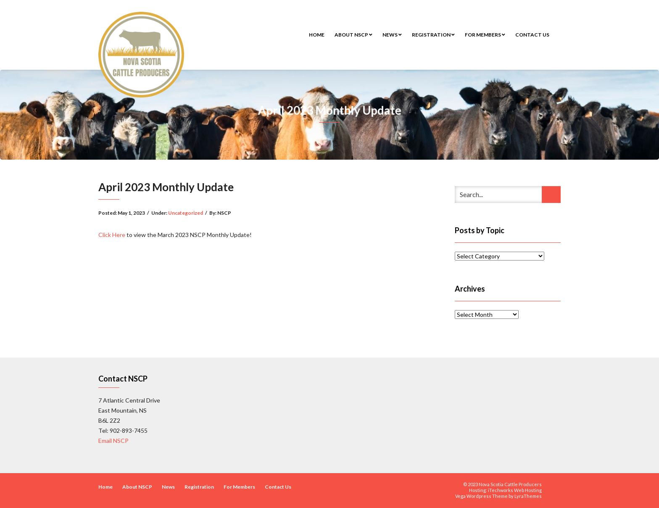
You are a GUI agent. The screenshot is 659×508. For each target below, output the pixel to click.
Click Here (111, 234)
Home (316, 35)
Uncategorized (185, 213)
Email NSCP (113, 440)
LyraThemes (528, 496)
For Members (485, 35)
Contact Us (532, 35)
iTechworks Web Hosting (515, 490)
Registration (433, 35)
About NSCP (353, 35)
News (392, 35)
